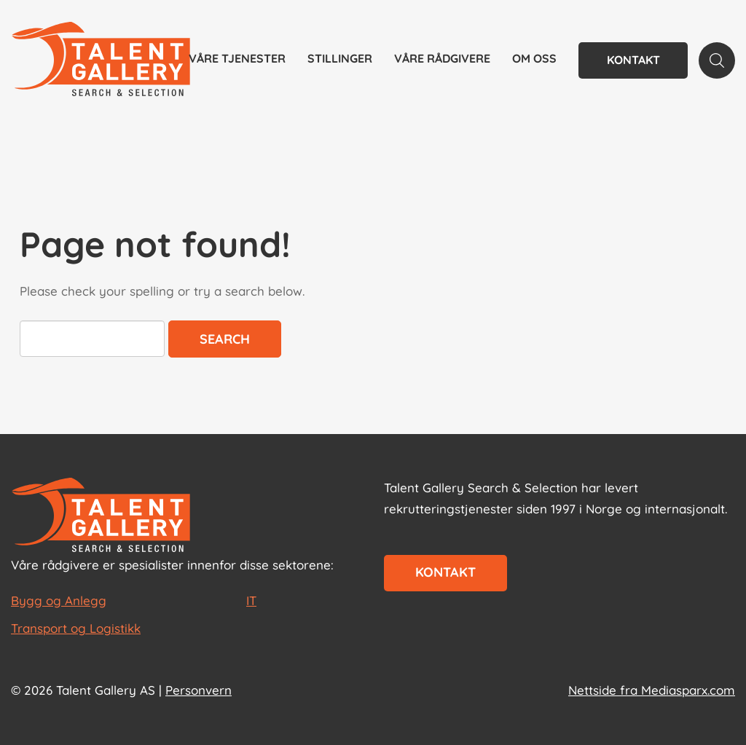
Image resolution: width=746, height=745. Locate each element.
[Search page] (717, 60)
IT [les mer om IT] (251, 600)
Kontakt (633, 59)
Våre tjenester (237, 58)
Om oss (534, 58)
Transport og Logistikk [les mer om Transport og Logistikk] (76, 628)
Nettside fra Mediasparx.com (651, 690)
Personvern (198, 690)
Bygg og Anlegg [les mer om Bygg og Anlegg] (58, 600)
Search (225, 339)
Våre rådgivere (442, 58)
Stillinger (339, 58)
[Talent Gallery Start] (101, 60)
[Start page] (101, 516)
